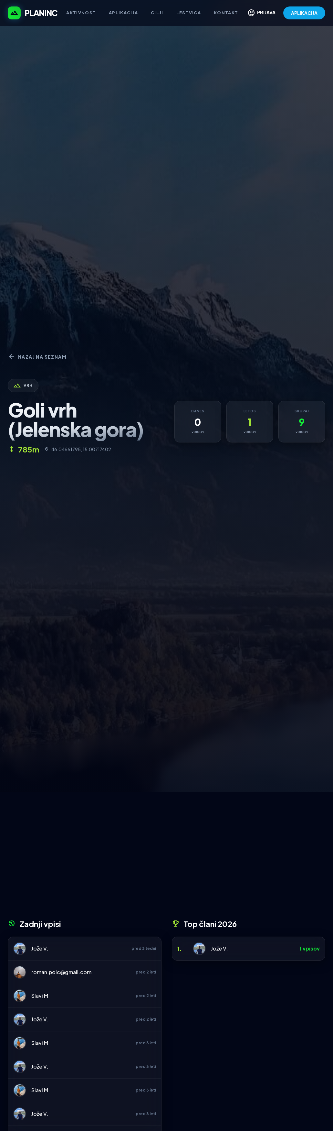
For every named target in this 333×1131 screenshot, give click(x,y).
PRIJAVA (261, 13)
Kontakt (226, 12)
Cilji (157, 12)
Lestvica (188, 12)
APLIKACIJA (304, 13)
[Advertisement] (166, 857)
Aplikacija (123, 12)
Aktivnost (81, 12)
